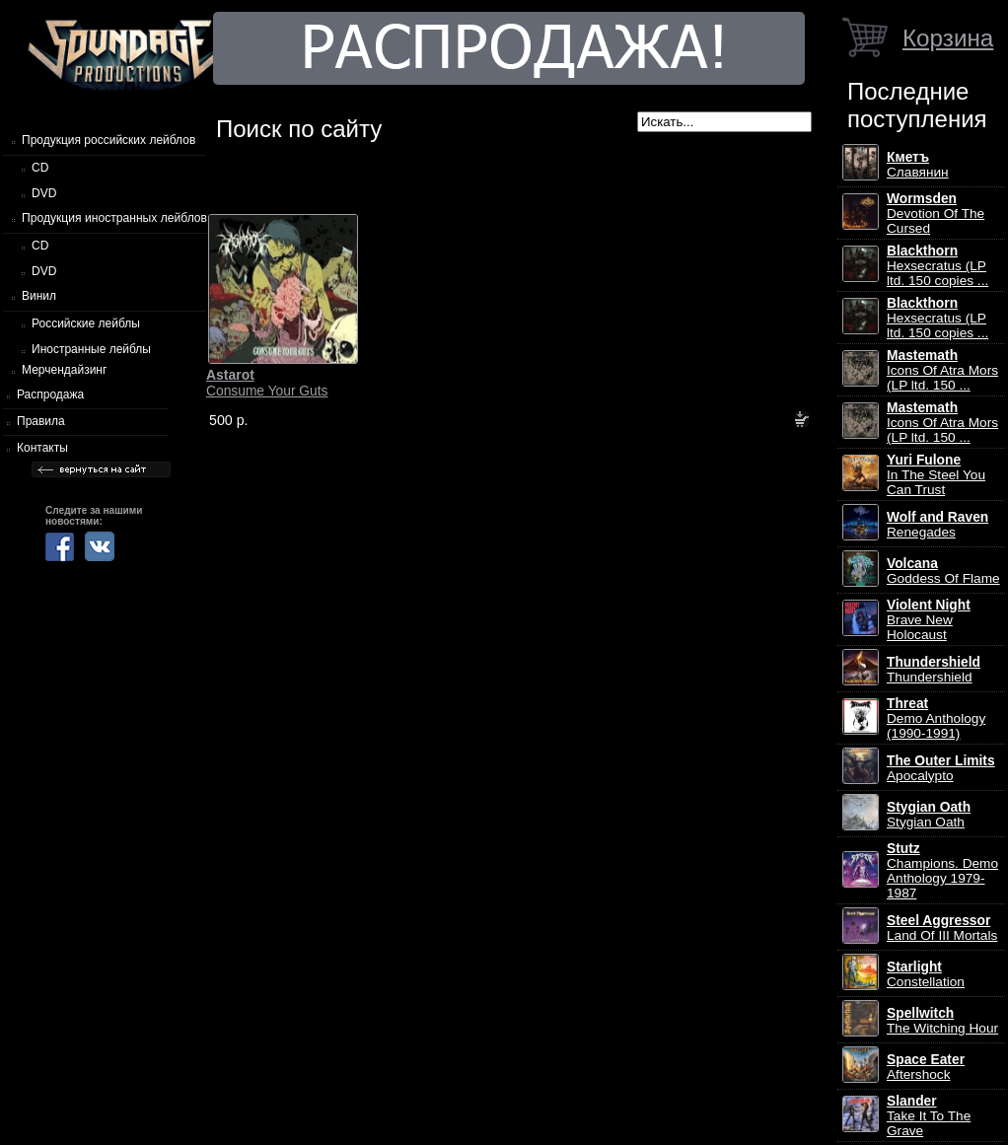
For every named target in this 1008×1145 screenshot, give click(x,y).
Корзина (947, 38)
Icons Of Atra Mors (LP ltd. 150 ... (942, 370)
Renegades (937, 524)
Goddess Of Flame (943, 571)
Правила (41, 421)
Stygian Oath (929, 814)
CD (40, 168)
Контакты (42, 448)
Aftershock (926, 1067)
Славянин (918, 164)
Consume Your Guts (266, 382)
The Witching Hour (942, 1021)
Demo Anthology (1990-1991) (936, 718)
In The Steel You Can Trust (936, 475)
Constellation (926, 974)
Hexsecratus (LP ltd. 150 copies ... (937, 266)
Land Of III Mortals (942, 928)
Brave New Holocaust (929, 620)
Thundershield (933, 669)
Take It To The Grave (929, 1116)
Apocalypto (941, 768)
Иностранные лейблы (91, 349)
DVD (44, 193)
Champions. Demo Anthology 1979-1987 (942, 870)
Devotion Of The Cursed (935, 213)
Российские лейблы (86, 323)
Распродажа (50, 394)
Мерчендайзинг (64, 370)
